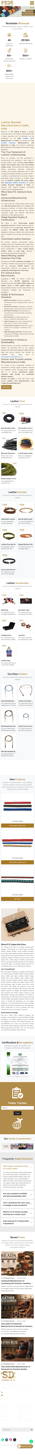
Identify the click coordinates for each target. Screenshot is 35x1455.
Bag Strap (4, 612)
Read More (6, 387)
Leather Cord (28, 138)
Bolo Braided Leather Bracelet (26, 521)
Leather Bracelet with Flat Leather (9, 546)
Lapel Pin (21, 637)
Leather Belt (21, 1414)
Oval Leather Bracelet (9, 571)
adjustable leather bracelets (15, 183)
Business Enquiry (23, 1446)
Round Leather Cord (8, 480)
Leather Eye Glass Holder (26, 703)
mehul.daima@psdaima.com (11, 1395)
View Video (17, 821)
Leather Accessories (23, 1411)
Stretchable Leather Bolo (17, 825)
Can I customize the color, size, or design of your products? (16, 1204)
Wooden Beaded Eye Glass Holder (9, 753)
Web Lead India (20, 1449)
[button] (8, 1076)
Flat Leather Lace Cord (26, 430)
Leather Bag (5, 662)
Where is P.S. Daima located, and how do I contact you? (15, 1213)
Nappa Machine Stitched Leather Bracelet (26, 546)
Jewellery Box (6, 637)
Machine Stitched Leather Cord (9, 455)
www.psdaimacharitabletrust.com (12, 357)
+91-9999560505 (7, 1392)
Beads (19, 1417)
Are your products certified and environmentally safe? (15, 1195)
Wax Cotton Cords (23, 1408)
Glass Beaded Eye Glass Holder (9, 703)
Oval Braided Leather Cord (26, 455)
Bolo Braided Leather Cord (9, 430)
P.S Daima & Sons (7, 1278)
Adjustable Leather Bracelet (9, 521)
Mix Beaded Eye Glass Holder (9, 728)
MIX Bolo (17, 899)
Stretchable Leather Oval (17, 862)
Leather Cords (21, 1405)
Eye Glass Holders (23, 1420)
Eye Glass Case (23, 612)
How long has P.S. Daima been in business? (16, 1222)
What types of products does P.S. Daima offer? (15, 1167)
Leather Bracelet (8, 143)
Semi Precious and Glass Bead (26, 728)
